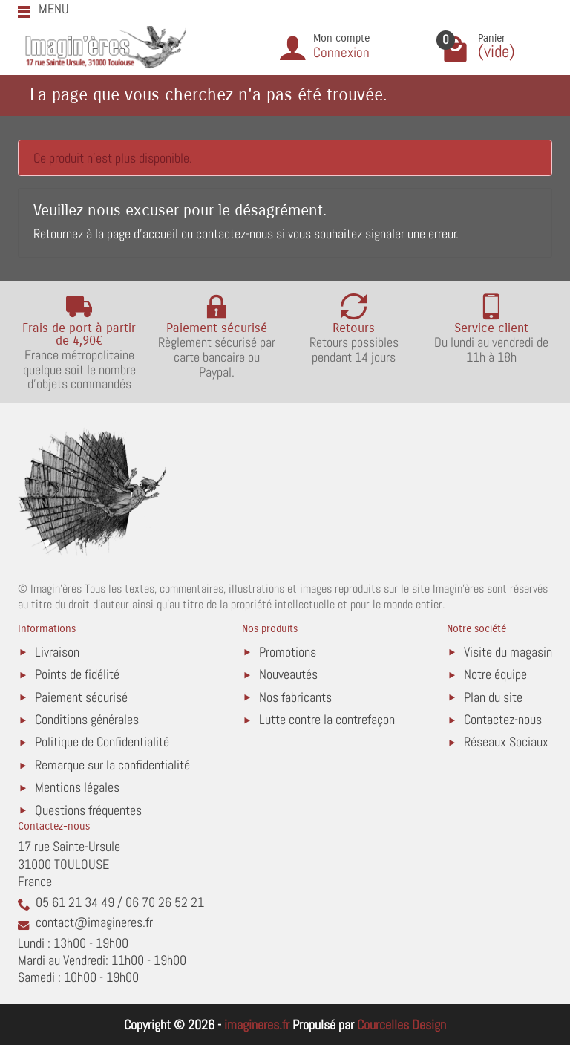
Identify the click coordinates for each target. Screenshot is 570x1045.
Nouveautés (288, 674)
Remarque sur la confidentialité (112, 764)
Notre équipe (495, 674)
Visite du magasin (508, 651)
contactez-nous (234, 233)
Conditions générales (87, 719)
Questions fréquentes (88, 809)
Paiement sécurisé (81, 697)
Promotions (287, 651)
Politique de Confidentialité (102, 741)
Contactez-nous (503, 719)
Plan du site (493, 697)
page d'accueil (142, 233)
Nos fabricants (295, 697)
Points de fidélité (77, 674)
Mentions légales (77, 786)
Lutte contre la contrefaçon (327, 719)
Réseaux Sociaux (506, 741)
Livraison (57, 651)
